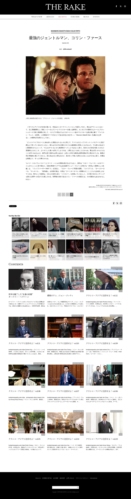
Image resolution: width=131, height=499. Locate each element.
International (93, 478)
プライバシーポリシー (82, 478)
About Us (38, 478)
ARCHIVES (62, 17)
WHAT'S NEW (36, 17)
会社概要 (55, 478)
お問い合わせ (70, 478)
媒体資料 (62, 478)
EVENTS (96, 17)
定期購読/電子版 (47, 478)
